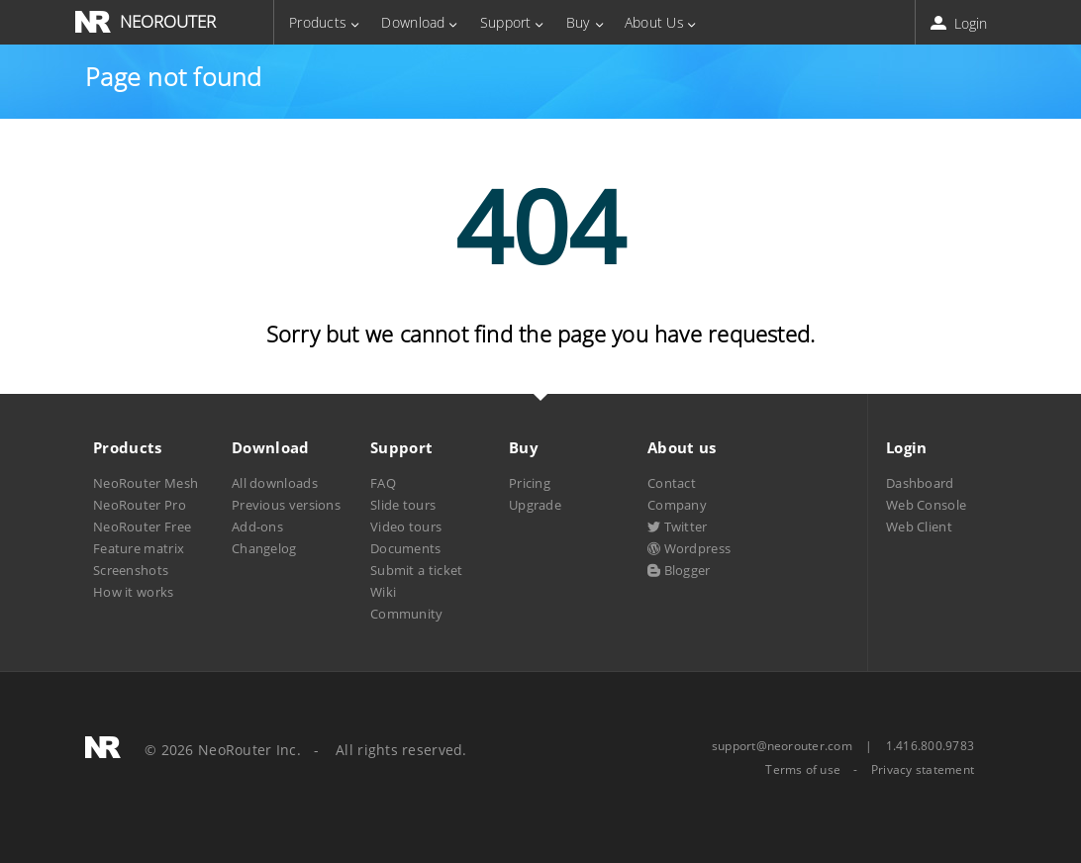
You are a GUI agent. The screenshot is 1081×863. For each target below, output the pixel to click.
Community (406, 614)
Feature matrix (138, 548)
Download (412, 22)
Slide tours (403, 505)
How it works (133, 592)
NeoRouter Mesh (145, 483)
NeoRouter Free (142, 526)
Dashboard (920, 483)
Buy (578, 22)
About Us (654, 22)
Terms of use (802, 770)
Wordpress (689, 548)
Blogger (679, 570)
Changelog (264, 548)
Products (317, 22)
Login (961, 23)
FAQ (383, 483)
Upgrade (535, 505)
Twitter (677, 526)
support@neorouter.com (782, 745)
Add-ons (257, 526)
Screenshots (130, 570)
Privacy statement (922, 770)
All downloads (275, 483)
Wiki (383, 592)
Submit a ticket (416, 570)
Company (677, 505)
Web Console (926, 505)
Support (506, 22)
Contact (671, 483)
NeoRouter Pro (139, 505)
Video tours (406, 526)
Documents (406, 548)
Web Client (919, 526)
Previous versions (286, 505)
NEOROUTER (168, 21)
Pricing (529, 483)
